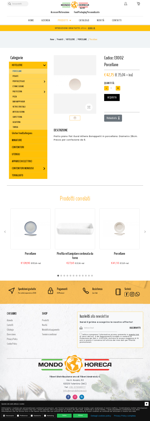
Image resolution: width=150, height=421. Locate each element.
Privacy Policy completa (125, 416)
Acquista (111, 97)
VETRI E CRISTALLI (19, 106)
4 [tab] (67, 276)
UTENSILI (16, 154)
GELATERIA (16, 122)
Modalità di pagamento (50, 329)
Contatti (10, 325)
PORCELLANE (82, 39)
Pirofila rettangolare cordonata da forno (75, 255)
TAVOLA (15, 127)
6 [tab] (73, 276)
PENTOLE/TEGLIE (19, 81)
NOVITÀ (100, 20)
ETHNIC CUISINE (18, 86)
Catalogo (10, 329)
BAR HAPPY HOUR (19, 101)
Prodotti (60, 39)
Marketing (49, 416)
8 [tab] (80, 276)
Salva (64, 415)
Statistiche (36, 416)
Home (52, 39)
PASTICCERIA (17, 91)
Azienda (10, 320)
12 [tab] (92, 276)
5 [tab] (70, 276)
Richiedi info (113, 118)
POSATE (15, 76)
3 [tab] (64, 276)
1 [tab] (58, 276)
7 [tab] (76, 276)
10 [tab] (86, 276)
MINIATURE (17, 140)
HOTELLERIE (70, 39)
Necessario (8, 416)
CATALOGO (84, 20)
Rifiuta (80, 415)
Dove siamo (11, 334)
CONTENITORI (18, 147)
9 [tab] (83, 276)
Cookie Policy (12, 343)
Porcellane (30, 253)
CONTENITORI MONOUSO (23, 168)
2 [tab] (61, 276)
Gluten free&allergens (22, 133)
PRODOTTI (64, 20)
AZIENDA (46, 20)
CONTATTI (117, 20)
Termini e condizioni (49, 334)
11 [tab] (89, 276)
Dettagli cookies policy (101, 416)
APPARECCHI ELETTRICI (22, 161)
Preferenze (22, 416)
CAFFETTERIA (17, 117)
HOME (31, 20)
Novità (44, 325)
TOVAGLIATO (17, 175)
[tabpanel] (30, 239)
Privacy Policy (12, 339)
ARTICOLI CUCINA (18, 111)
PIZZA (15, 96)
